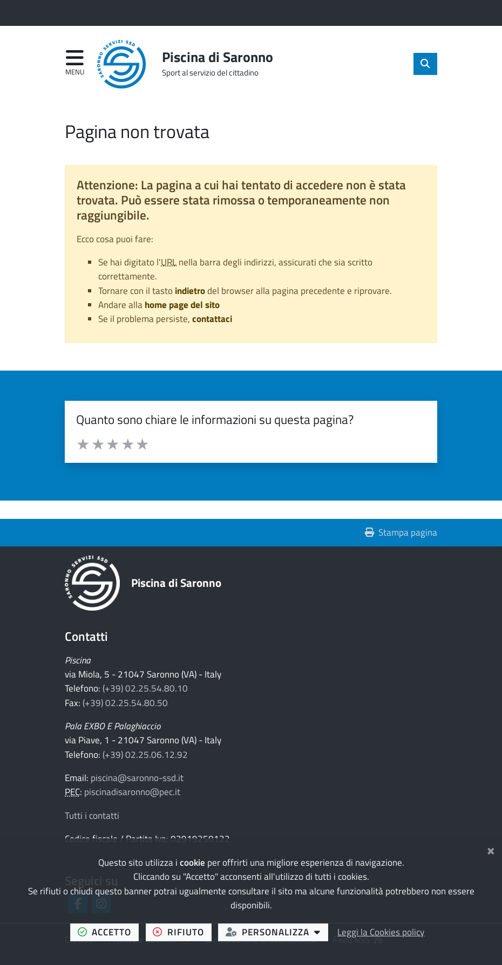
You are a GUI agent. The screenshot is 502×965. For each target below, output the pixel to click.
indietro (190, 291)
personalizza (277, 931)
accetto (108, 931)
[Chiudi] (491, 850)
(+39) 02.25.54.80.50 (125, 703)
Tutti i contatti (92, 816)
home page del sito (182, 305)
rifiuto (182, 931)
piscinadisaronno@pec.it (132, 792)
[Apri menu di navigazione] (75, 63)
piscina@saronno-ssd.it (137, 778)
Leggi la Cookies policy (380, 932)
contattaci (212, 319)
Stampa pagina (401, 532)
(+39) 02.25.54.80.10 (145, 688)
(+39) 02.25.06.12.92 (145, 755)
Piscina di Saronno (176, 582)
